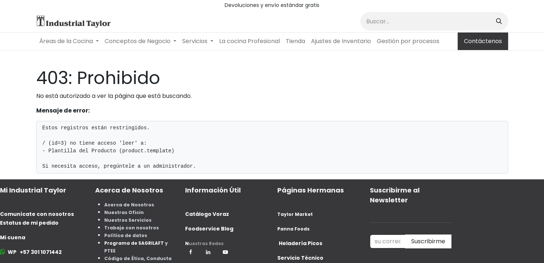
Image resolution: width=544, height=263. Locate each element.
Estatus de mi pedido (29, 222)
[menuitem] (69, 41)
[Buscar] (499, 21)
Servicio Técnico (300, 258)
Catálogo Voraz (207, 214)
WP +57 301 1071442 (35, 252)
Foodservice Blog (209, 228)
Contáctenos (483, 41)
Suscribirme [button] (428, 241)
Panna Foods (293, 229)
